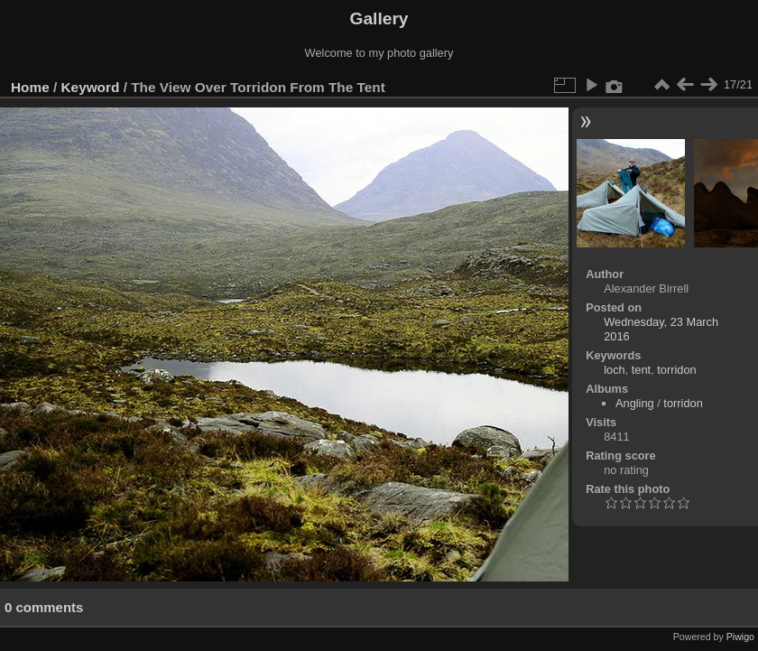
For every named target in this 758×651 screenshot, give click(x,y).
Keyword (90, 87)
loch (614, 370)
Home (30, 87)
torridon (676, 370)
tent (641, 370)
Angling (634, 403)
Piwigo (740, 636)
